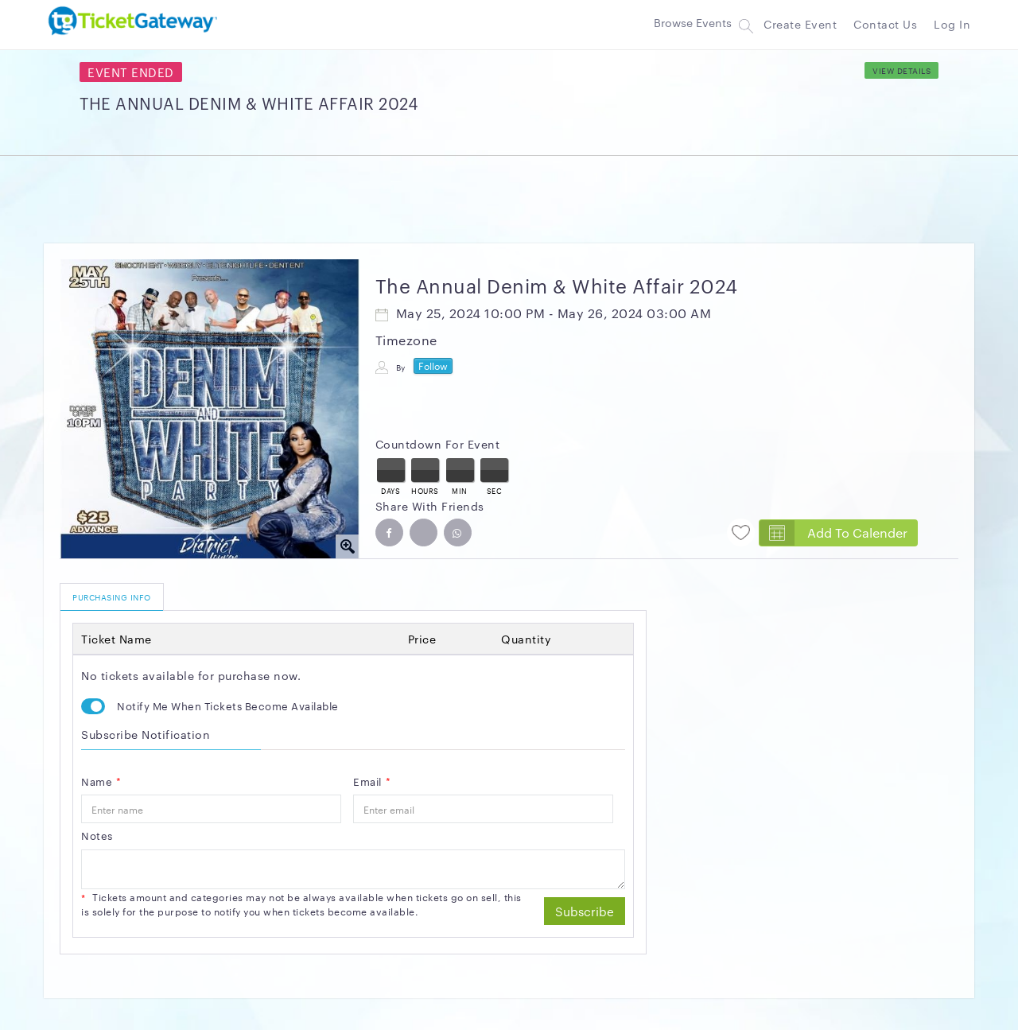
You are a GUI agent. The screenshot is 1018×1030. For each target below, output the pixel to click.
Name (101, 781)
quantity (526, 639)
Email (371, 781)
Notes (97, 835)
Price (422, 639)
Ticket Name (116, 639)
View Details (901, 70)
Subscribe (584, 911)
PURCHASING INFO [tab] (111, 597)
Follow (433, 365)
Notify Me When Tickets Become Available (228, 705)
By (401, 367)
